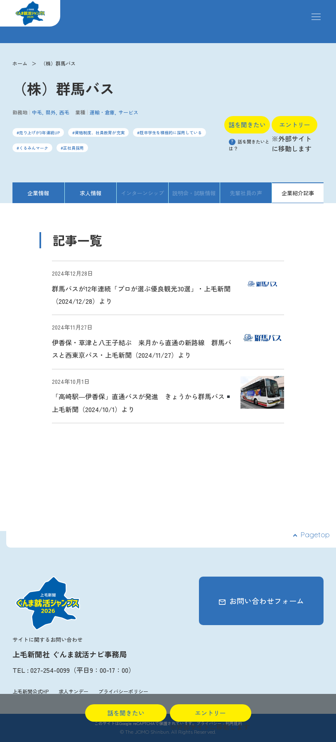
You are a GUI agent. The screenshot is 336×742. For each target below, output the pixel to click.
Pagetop (315, 534)
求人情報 (90, 193)
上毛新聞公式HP (30, 691)
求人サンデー (73, 691)
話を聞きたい (247, 124)
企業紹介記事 (298, 193)
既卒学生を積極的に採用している (171, 132)
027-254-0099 (50, 670)
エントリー (294, 124)
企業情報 (38, 193)
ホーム (19, 63)
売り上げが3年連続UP (39, 132)
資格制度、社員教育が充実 (100, 132)
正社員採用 (73, 148)
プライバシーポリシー (123, 691)
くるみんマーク (33, 148)
